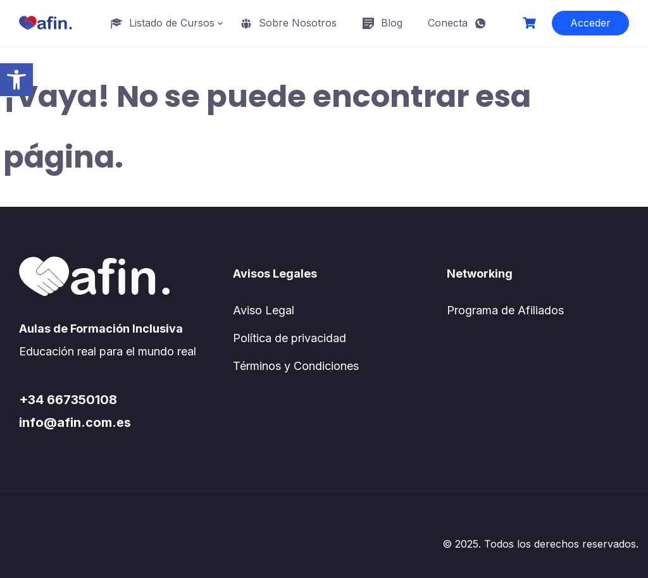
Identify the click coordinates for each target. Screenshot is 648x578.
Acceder (590, 22)
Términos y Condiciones (296, 365)
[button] (16, 79)
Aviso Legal (263, 310)
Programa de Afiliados (505, 310)
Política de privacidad (289, 338)
